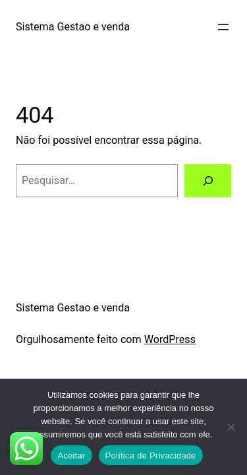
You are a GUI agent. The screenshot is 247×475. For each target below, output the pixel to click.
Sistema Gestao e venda (73, 26)
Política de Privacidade (150, 455)
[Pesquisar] (207, 180)
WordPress (170, 339)
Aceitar (71, 455)
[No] (230, 426)
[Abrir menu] (223, 27)
